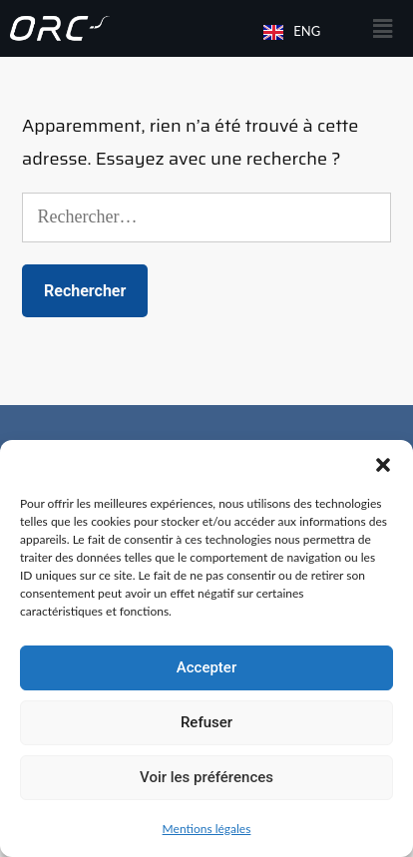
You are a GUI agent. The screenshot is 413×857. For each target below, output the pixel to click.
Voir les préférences (206, 777)
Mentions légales (207, 828)
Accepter (206, 667)
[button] (383, 465)
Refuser (206, 722)
